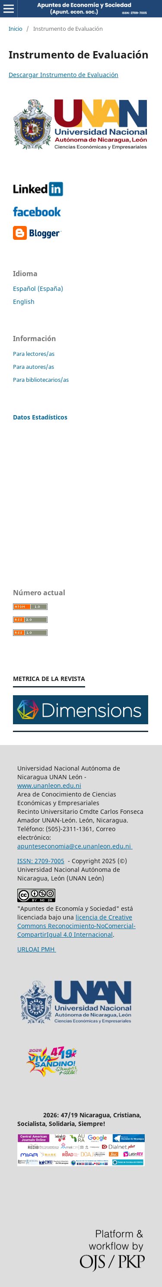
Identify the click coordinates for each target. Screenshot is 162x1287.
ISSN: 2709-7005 (40, 861)
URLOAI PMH (36, 949)
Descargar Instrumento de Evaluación (63, 75)
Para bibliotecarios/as (41, 380)
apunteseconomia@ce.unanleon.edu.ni (75, 846)
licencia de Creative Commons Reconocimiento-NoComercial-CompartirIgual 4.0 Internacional (76, 926)
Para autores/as (33, 367)
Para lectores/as (33, 354)
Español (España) (38, 288)
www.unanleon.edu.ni (49, 785)
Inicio (15, 28)
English (24, 301)
